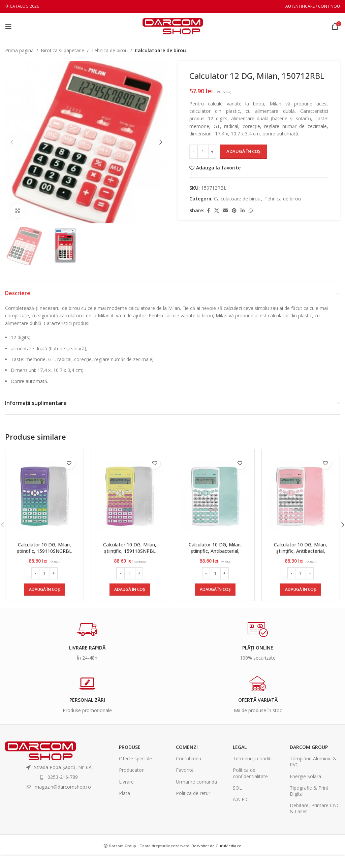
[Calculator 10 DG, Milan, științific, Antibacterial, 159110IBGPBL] (301, 496)
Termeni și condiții (253, 758)
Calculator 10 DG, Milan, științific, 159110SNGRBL (44, 547)
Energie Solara (305, 776)
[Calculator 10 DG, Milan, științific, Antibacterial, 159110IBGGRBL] (215, 496)
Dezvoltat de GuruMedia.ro (216, 845)
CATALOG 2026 (24, 6)
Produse (129, 747)
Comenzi (187, 747)
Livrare (126, 782)
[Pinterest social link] (234, 210)
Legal (240, 747)
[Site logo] (173, 26)
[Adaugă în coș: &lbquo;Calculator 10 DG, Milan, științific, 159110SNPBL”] (129, 589)
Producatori (132, 770)
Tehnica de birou (109, 50)
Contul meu (188, 758)
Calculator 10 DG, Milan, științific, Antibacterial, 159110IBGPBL (300, 551)
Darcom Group (309, 747)
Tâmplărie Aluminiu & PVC (313, 761)
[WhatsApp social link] (251, 210)
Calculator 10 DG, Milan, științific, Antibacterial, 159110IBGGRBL (215, 551)
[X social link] (216, 210)
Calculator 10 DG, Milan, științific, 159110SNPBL (129, 547)
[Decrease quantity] (193, 152)
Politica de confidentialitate (250, 773)
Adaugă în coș (243, 151)
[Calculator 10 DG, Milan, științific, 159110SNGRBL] (44, 496)
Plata (124, 793)
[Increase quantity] (212, 152)
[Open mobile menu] (8, 26)
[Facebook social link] (208, 210)
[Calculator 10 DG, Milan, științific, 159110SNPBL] (130, 496)
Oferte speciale (135, 758)
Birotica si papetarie (62, 50)
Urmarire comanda (196, 782)
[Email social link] (225, 210)
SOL (237, 788)
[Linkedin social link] (243, 210)
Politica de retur (193, 793)
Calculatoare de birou (160, 50)
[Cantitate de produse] (203, 152)
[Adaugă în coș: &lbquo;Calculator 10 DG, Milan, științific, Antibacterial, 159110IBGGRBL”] (215, 589)
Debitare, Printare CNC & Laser (315, 808)
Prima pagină (19, 50)
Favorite (185, 770)
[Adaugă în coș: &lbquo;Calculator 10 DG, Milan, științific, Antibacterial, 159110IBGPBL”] (300, 589)
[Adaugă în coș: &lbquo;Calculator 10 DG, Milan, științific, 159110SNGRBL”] (44, 589)
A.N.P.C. (241, 799)
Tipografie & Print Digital (309, 791)
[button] (12, 142)
